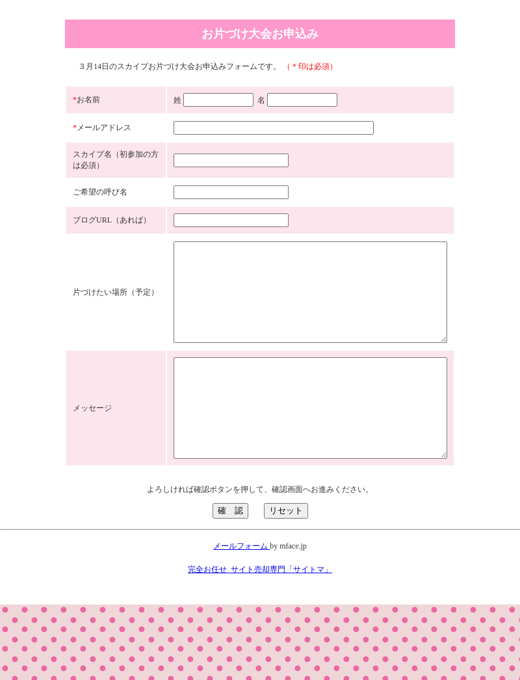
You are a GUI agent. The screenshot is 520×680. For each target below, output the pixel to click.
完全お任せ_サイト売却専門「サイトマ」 (260, 644)
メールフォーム (241, 621)
